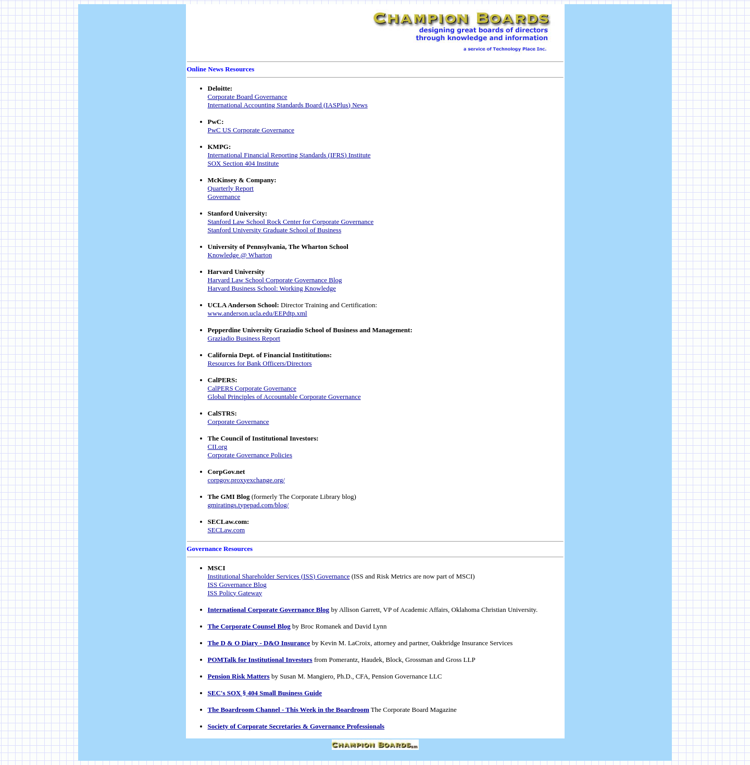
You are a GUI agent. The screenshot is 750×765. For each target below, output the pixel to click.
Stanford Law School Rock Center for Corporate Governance (291, 221)
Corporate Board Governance (248, 97)
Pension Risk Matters (239, 676)
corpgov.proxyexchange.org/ (246, 480)
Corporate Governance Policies (250, 455)
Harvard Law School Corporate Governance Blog (275, 280)
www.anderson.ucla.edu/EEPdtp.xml (257, 313)
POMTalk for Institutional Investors (260, 659)
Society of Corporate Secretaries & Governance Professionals (296, 726)
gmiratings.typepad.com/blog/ (248, 505)
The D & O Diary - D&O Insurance (259, 643)
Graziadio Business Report (244, 338)
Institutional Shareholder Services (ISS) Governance (279, 576)
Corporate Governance (238, 421)
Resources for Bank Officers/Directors (260, 363)
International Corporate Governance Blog (269, 609)
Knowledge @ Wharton (240, 255)
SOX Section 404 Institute (243, 163)
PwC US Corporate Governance (251, 130)
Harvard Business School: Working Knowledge (272, 288)
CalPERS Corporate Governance (252, 388)
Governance (224, 196)
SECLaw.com (226, 530)
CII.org (218, 446)
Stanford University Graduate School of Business (275, 230)
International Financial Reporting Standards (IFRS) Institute (289, 155)
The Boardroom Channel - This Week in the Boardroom (288, 709)
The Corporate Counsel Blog (249, 626)
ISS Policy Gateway (235, 593)
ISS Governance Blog (237, 584)
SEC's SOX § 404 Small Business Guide (265, 693)
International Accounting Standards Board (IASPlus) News (288, 105)
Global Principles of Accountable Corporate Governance (284, 396)
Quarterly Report (231, 188)
